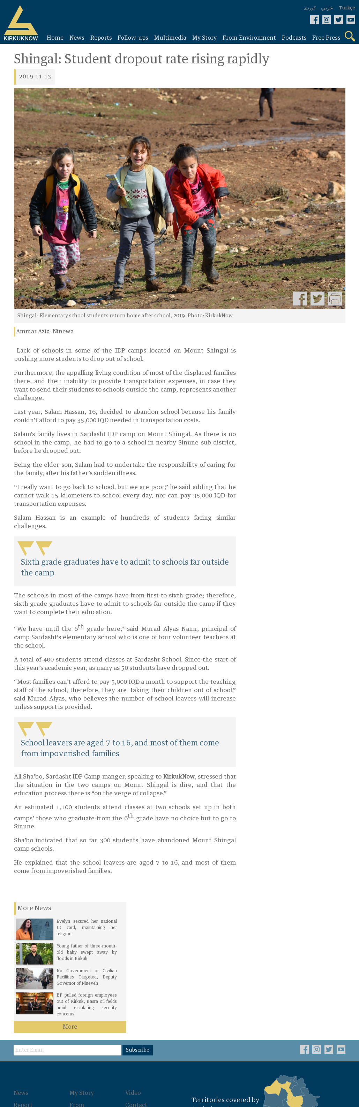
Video (133, 962)
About (134, 986)
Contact (137, 974)
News (21, 962)
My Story (82, 962)
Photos (79, 994)
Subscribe (138, 920)
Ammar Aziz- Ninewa (45, 332)
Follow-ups (29, 986)
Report (23, 974)
